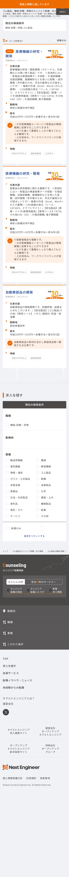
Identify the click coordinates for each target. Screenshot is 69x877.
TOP (5, 728)
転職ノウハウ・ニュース (17, 750)
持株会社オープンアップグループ (50, 818)
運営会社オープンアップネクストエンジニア (50, 801)
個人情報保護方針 (13, 848)
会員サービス (11, 743)
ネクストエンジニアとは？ (19, 768)
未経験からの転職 (13, 757)
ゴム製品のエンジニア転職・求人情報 (27, 609)
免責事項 (45, 848)
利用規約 (31, 848)
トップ (5, 609)
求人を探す (9, 735)
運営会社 (8, 773)
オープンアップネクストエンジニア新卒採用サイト (18, 818)
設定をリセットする (34, 593)
